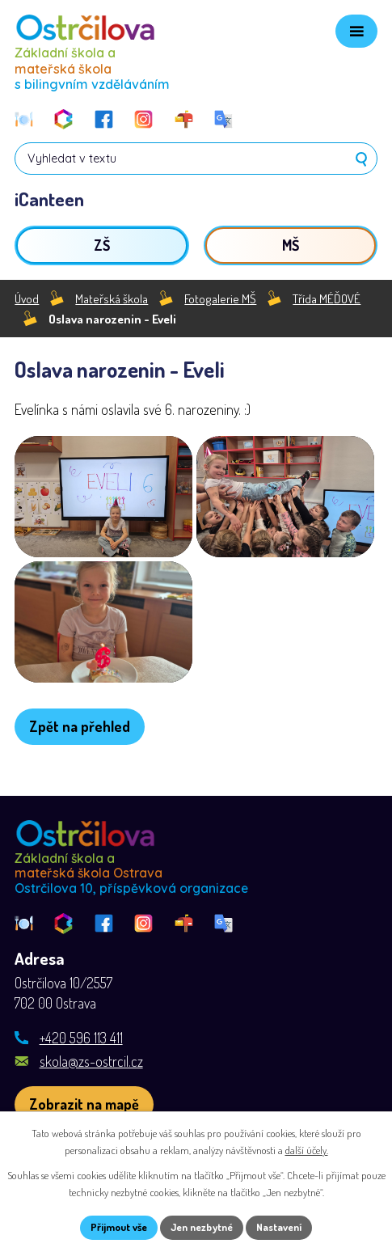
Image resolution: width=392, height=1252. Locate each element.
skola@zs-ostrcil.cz (91, 1061)
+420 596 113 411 (81, 1038)
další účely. (306, 1150)
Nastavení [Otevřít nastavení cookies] (278, 1226)
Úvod (27, 298)
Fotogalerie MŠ (220, 298)
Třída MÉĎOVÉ (326, 298)
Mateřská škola (111, 298)
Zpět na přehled (79, 726)
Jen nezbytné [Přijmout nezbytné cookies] (202, 1226)
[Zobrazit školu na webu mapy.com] (84, 1104)
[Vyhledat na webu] (196, 158)
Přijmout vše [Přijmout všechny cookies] (119, 1226)
